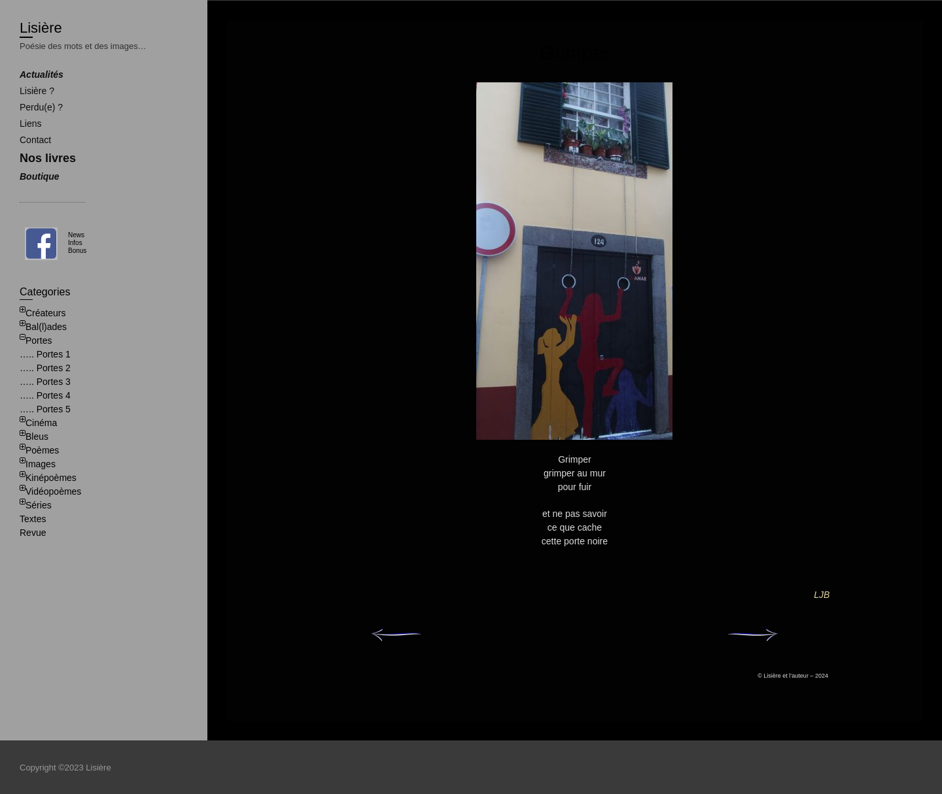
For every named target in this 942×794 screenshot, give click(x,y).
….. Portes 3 (45, 381)
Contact (35, 140)
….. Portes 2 (45, 368)
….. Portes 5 (45, 409)
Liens (30, 123)
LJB (821, 594)
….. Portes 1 (45, 354)
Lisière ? (37, 91)
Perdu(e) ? (41, 107)
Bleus (37, 436)
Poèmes (42, 450)
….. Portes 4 (45, 395)
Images (41, 464)
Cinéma (41, 423)
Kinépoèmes (51, 477)
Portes (39, 340)
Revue (33, 532)
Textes (33, 519)
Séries (39, 505)
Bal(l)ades (46, 327)
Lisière (41, 28)
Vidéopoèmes (53, 491)
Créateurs (45, 313)
